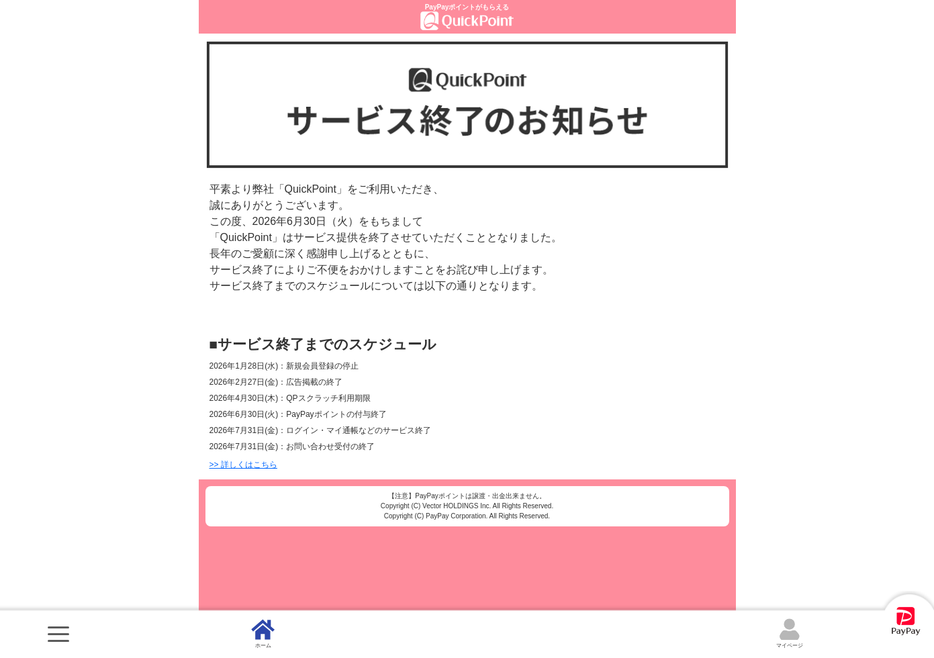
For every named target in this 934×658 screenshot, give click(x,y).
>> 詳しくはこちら (243, 464)
